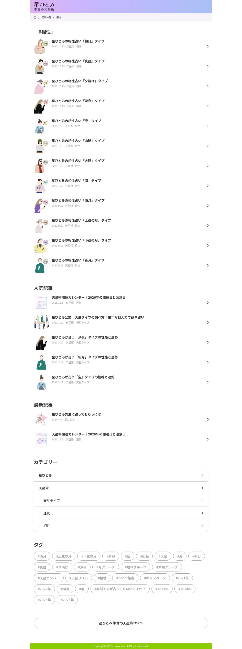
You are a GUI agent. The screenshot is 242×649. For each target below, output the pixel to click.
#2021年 (182, 578)
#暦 (81, 588)
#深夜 (82, 567)
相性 (44, 525)
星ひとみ (45, 475)
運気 (44, 513)
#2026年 (67, 599)
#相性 (102, 578)
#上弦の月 (63, 556)
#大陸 (163, 556)
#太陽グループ (167, 567)
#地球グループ (135, 567)
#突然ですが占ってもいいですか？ (120, 588)
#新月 (110, 556)
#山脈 (144, 556)
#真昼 (42, 567)
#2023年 (162, 588)
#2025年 (44, 599)
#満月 (42, 556)
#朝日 (196, 556)
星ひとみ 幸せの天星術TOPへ (121, 623)
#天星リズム (78, 578)
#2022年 (44, 588)
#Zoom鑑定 (125, 578)
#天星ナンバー (49, 578)
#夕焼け (62, 567)
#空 (127, 556)
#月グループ (105, 567)
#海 (179, 556)
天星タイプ (49, 500)
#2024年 (184, 588)
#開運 (65, 588)
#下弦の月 (88, 556)
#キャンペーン (155, 578)
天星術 (44, 487)
